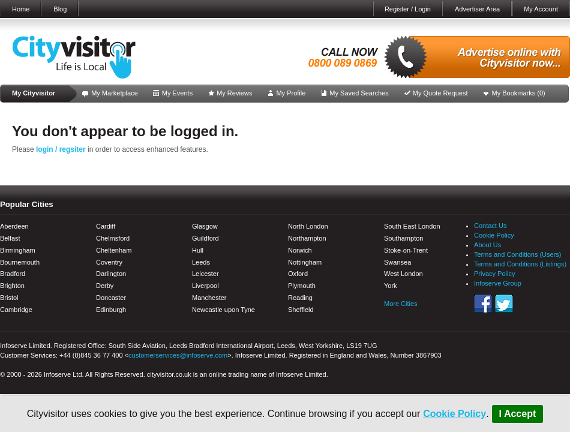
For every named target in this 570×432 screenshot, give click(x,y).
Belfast (10, 238)
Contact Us (490, 225)
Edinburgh (111, 309)
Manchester (209, 297)
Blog (60, 9)
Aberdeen (14, 226)
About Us (487, 244)
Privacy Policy (494, 273)
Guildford (205, 238)
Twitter (504, 304)
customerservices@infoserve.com (177, 355)
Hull (197, 250)
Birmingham (17, 250)
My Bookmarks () (518, 93)
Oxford (298, 273)
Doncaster (111, 297)
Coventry (109, 262)
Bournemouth (20, 262)
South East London (412, 226)
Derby (104, 285)
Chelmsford (113, 238)
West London (403, 273)
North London (308, 226)
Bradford (12, 273)
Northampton (307, 238)
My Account (541, 9)
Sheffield (301, 309)
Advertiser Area (477, 9)
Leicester (205, 273)
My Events (177, 93)
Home (20, 9)
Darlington (111, 273)
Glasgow (205, 226)
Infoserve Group (497, 283)
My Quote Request (440, 93)
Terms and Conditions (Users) (518, 254)
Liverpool (205, 285)
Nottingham (305, 262)
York (390, 285)
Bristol (9, 297)
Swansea (397, 262)
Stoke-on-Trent (406, 250)
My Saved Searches (358, 93)
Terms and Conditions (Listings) (520, 264)
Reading (300, 297)
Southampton (403, 238)
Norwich (300, 250)
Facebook (483, 304)
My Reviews (234, 93)
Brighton (12, 285)
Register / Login (408, 9)
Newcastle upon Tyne (223, 309)
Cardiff (105, 226)
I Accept (517, 414)
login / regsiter (61, 149)
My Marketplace (114, 93)
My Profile (290, 93)
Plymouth (302, 285)
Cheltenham (113, 250)
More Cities (401, 303)
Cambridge (16, 309)
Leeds (201, 262)
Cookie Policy (454, 414)
